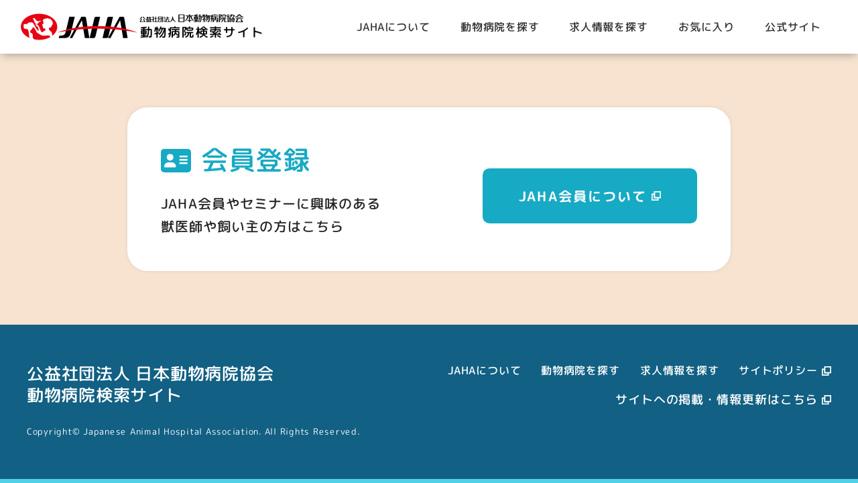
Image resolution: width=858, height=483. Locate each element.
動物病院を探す (580, 370)
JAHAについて (484, 370)
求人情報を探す (679, 370)
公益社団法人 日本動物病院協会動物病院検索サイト (150, 384)
